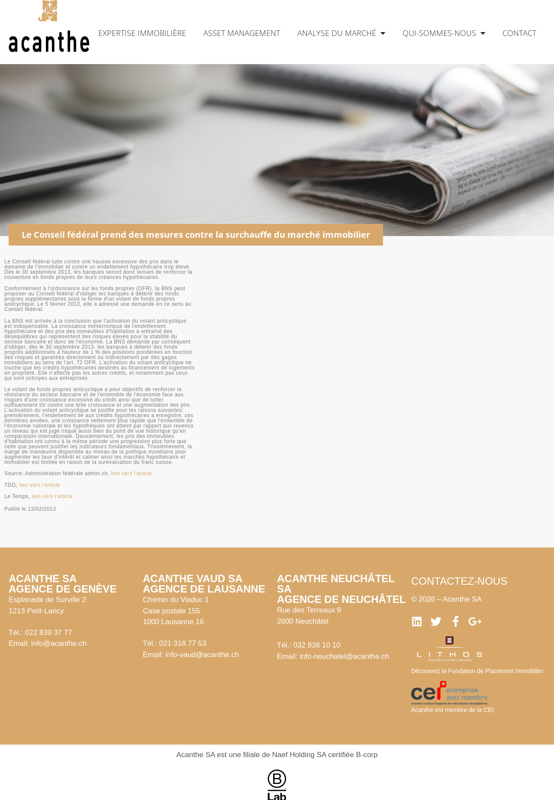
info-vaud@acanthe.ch (202, 655)
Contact (519, 33)
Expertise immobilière (142, 33)
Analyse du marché (341, 33)
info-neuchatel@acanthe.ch (344, 656)
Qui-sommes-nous (444, 33)
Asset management (241, 33)
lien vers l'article (131, 473)
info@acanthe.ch (59, 643)
